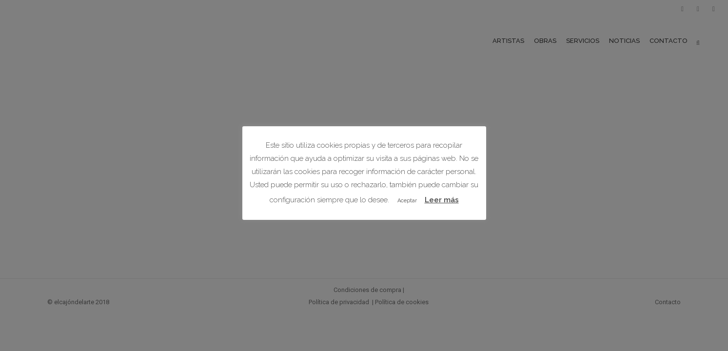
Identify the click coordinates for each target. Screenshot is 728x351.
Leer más (442, 199)
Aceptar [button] (407, 200)
